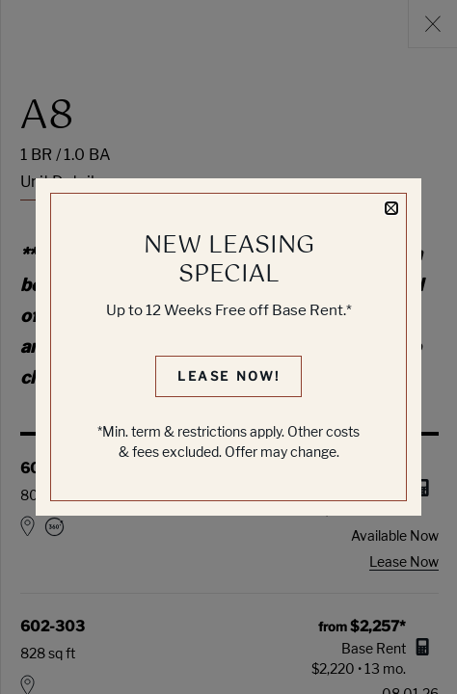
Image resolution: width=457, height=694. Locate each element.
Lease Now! (229, 376)
